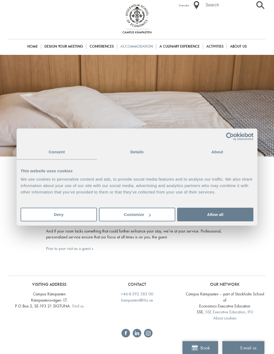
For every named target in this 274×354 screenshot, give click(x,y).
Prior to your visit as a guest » (69, 248)
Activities (214, 46)
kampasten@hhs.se (137, 300)
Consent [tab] (57, 152)
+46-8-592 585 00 (137, 293)
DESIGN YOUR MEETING (63, 46)
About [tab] (217, 152)
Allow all (215, 214)
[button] (196, 5)
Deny (59, 214)
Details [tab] (137, 152)
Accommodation (136, 46)
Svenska (184, 5)
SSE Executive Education (225, 311)
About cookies (225, 318)
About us (238, 46)
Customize (137, 214)
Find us (78, 306)
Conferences (102, 46)
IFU (250, 311)
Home (32, 46)
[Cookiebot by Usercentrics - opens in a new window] (230, 136)
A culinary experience (179, 46)
